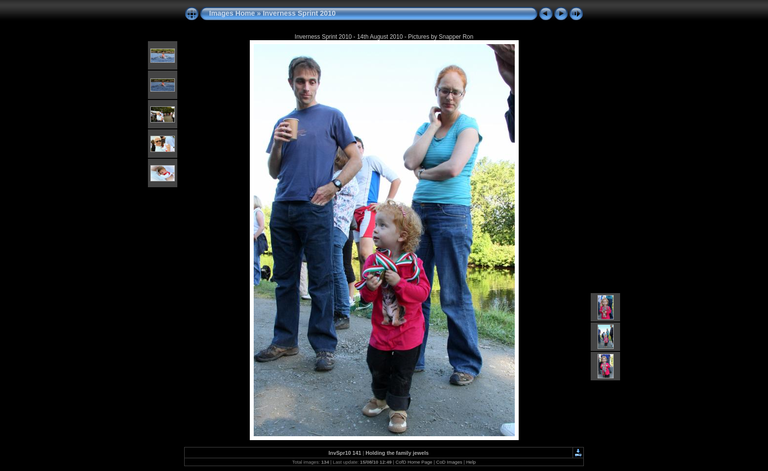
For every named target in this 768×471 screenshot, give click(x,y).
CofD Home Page (413, 462)
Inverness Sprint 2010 (299, 13)
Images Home (232, 13)
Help (471, 462)
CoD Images (449, 462)
